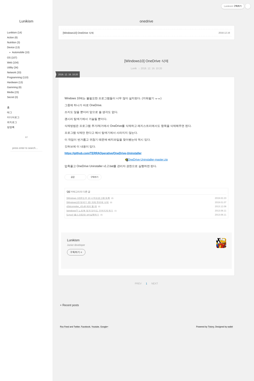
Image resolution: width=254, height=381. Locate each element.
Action (12, 37)
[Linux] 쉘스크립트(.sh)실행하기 (82, 214)
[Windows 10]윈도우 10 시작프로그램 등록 (88, 198)
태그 (9, 112)
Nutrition (13, 42)
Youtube (95, 327)
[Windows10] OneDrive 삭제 (78, 32)
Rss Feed (64, 327)
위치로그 (12, 122)
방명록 (10, 127)
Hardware (15, 82)
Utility (12, 67)
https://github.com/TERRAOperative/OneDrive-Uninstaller (103, 153)
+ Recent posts (69, 305)
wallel (230, 327)
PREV (137, 283)
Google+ (104, 327)
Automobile (20, 52)
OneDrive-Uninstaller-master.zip (146, 159)
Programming (17, 77)
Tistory (211, 327)
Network (14, 72)
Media (13, 92)
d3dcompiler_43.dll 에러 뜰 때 (81, 206)
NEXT (154, 283)
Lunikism (26, 21)
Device (13, 47)
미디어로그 (13, 117)
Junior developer (76, 245)
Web (13, 62)
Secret (12, 97)
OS (12, 57)
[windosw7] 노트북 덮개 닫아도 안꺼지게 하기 (89, 210)
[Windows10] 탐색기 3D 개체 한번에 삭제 (87, 202)
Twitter (77, 327)
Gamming (14, 87)
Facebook (85, 327)
